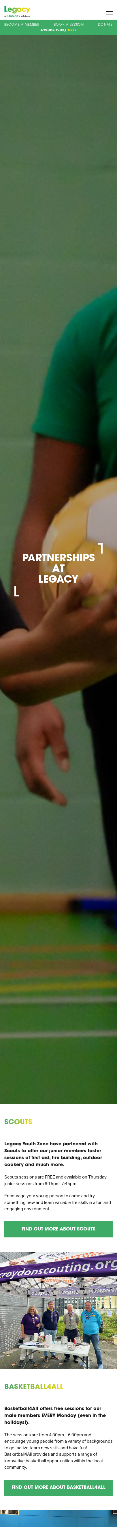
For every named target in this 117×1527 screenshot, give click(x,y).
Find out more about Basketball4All (58, 1487)
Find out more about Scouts (58, 1229)
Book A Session (69, 25)
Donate (105, 25)
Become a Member (22, 25)
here (72, 29)
